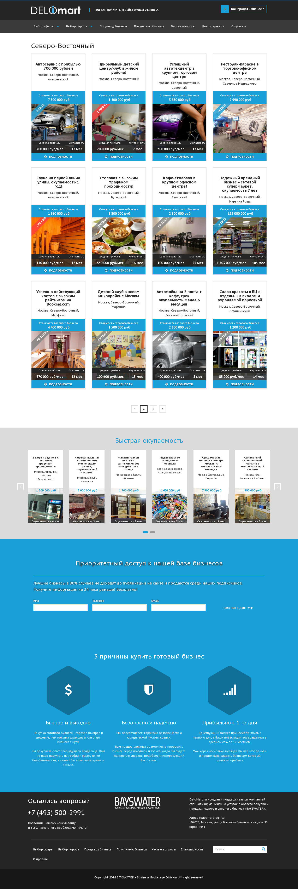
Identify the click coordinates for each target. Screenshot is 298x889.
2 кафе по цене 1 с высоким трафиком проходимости (45, 462)
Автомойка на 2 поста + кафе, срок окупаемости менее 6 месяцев (179, 297)
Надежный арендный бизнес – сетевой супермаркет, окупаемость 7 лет (240, 184)
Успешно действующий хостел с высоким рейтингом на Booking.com (58, 297)
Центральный (173, 472)
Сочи (161, 472)
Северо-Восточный (64, 75)
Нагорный (87, 481)
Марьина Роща (240, 201)
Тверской (211, 478)
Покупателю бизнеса (149, 26)
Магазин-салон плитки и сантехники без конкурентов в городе (128, 463)
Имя (36, 600)
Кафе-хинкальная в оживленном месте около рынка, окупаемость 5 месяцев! (87, 465)
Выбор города (76, 26)
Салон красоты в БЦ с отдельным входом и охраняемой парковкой (240, 295)
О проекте (238, 26)
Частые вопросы (183, 26)
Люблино (259, 478)
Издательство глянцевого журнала (170, 460)
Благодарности (213, 26)
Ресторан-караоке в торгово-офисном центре (240, 68)
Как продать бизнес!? (244, 9)
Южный (91, 477)
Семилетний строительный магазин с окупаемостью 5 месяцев (252, 463)
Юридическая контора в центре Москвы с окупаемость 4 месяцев (211, 463)
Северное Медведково (240, 83)
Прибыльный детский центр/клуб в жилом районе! (119, 68)
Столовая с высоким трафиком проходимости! (119, 182)
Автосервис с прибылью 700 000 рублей (58, 66)
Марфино (58, 315)
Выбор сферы (44, 26)
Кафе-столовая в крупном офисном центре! (179, 182)
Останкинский (240, 311)
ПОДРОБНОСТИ (60, 157)
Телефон (98, 600)
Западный (50, 471)
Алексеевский (58, 79)
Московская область (128, 474)
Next (277, 486)
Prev (20, 486)
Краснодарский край (169, 468)
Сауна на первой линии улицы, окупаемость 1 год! (58, 182)
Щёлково (128, 478)
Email (155, 600)
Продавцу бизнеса (113, 26)
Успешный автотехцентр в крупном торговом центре (179, 70)
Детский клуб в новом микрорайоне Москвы (118, 293)
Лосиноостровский (179, 315)
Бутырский (118, 197)
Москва (42, 75)
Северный (179, 88)
